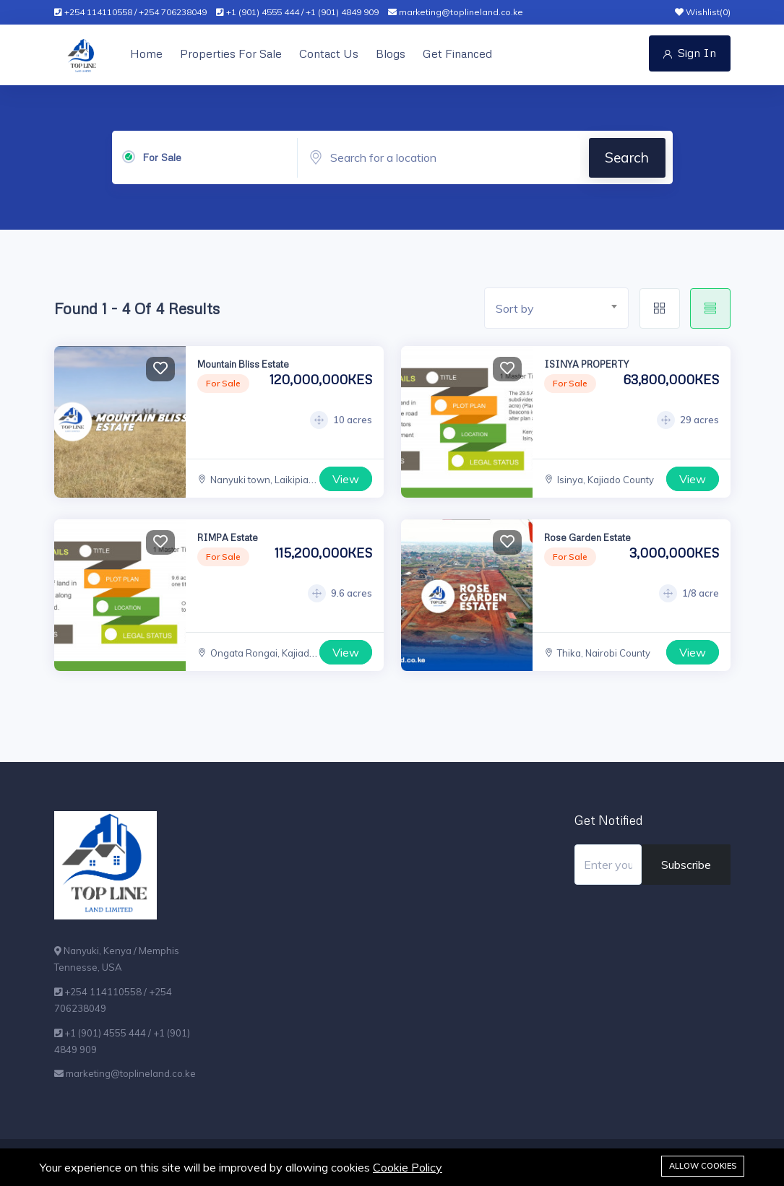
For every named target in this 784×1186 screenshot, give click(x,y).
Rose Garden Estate (587, 537)
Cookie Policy (407, 1167)
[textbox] (562, 308)
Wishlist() (703, 12)
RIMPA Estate (227, 537)
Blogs (390, 53)
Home (146, 53)
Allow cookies (702, 1166)
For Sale (161, 157)
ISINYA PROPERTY (586, 364)
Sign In (689, 53)
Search (627, 157)
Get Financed (457, 53)
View (345, 479)
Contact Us (328, 53)
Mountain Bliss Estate (243, 364)
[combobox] (556, 308)
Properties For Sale (231, 53)
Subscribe (686, 864)
